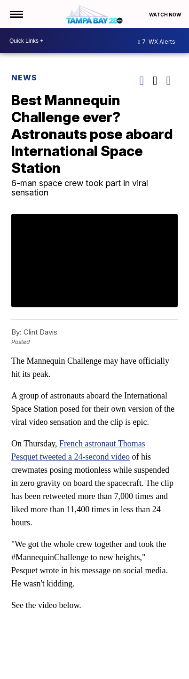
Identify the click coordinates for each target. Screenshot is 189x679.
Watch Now (165, 14)
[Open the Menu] (15, 14)
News (24, 77)
